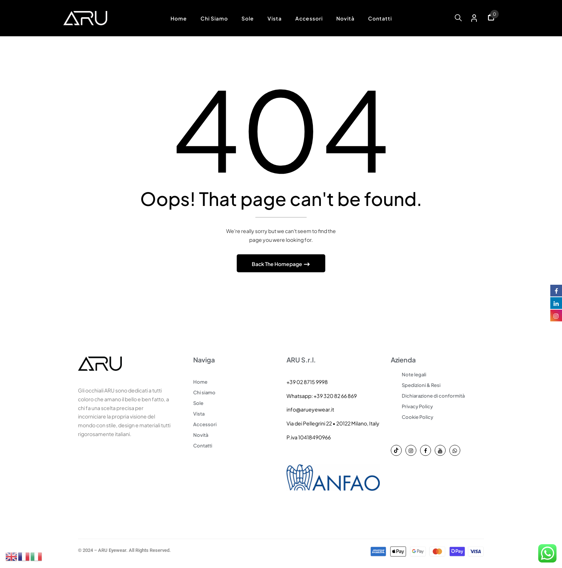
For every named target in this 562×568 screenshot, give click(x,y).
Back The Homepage (277, 265)
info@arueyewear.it (310, 410)
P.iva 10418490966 (308, 438)
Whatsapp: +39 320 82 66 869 (321, 397)
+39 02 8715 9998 (307, 383)
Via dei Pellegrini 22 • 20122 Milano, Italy (332, 424)
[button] (491, 18)
